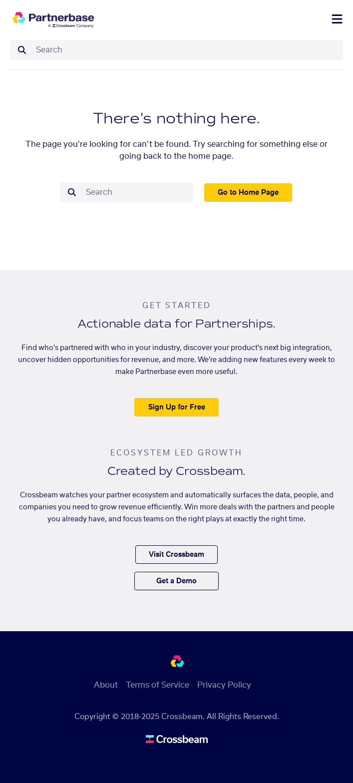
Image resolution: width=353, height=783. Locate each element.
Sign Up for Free (176, 407)
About (106, 685)
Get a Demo (176, 581)
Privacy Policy (224, 685)
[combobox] (186, 50)
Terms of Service (157, 685)
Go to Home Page (248, 192)
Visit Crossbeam (176, 554)
